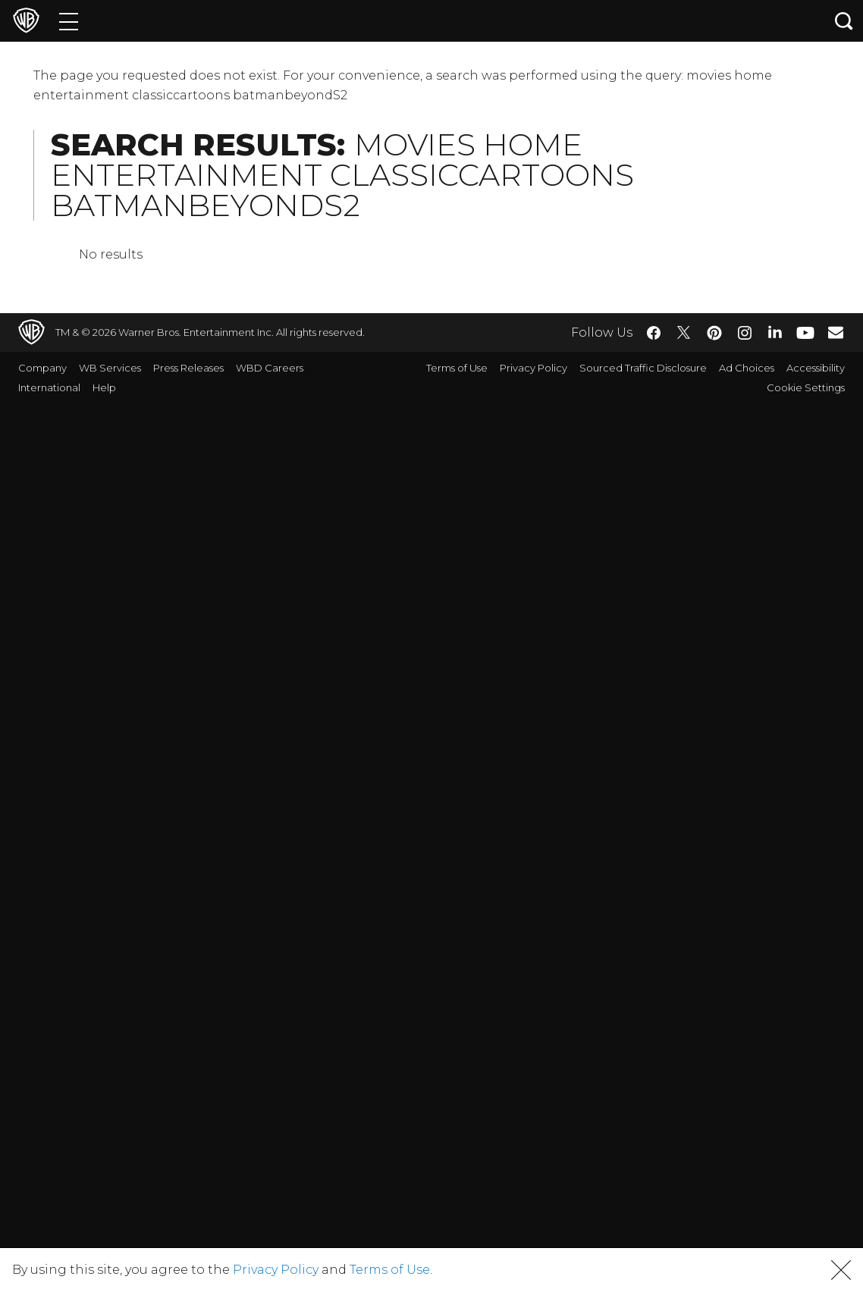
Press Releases (188, 368)
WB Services (110, 368)
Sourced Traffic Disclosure (643, 368)
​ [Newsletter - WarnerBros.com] (836, 332)
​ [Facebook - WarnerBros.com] (654, 333)
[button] (841, 1270)
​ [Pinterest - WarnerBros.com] (714, 333)
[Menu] (69, 21)
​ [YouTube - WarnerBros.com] (805, 332)
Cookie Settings (806, 387)
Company (42, 368)
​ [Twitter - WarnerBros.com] (684, 333)
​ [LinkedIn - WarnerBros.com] (775, 331)
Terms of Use (457, 368)
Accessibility (815, 368)
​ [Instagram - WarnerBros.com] (745, 333)
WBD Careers (269, 368)
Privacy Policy (533, 368)
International (49, 387)
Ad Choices (746, 368)
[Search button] (844, 21)
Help (104, 387)
